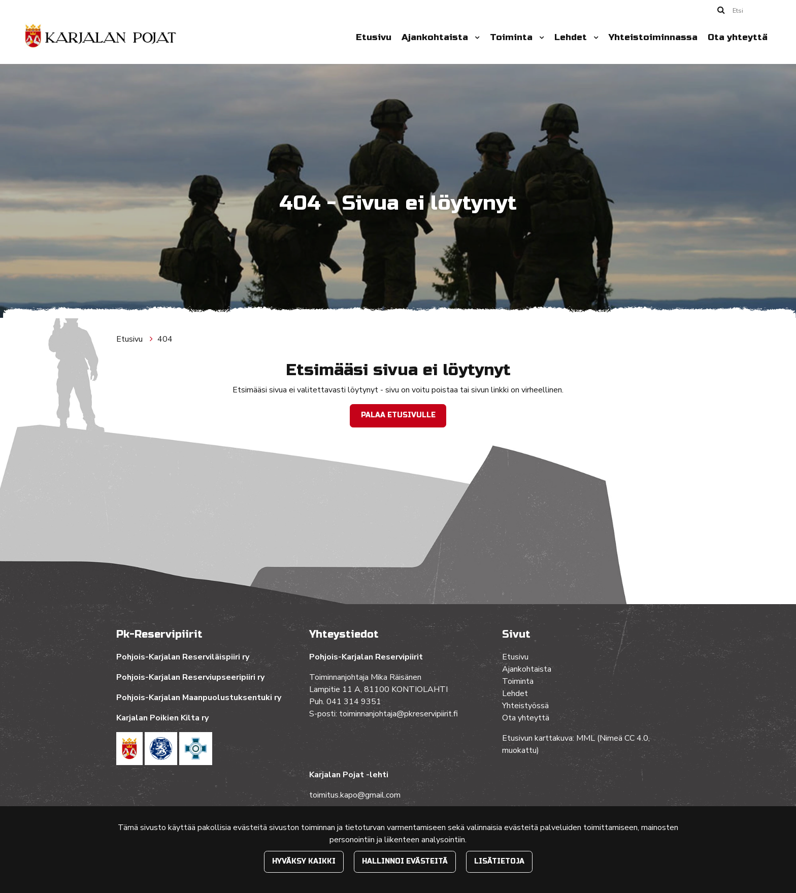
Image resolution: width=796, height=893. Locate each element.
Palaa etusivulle (398, 415)
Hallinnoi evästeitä (405, 861)
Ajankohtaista (436, 37)
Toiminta (512, 37)
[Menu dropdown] (475, 37)
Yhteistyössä (525, 705)
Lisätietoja (499, 861)
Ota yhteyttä (738, 37)
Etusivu (373, 37)
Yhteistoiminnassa (653, 37)
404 (165, 339)
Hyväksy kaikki (304, 861)
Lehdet (571, 37)
